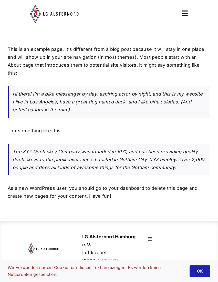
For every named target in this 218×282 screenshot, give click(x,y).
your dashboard (126, 188)
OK (200, 271)
